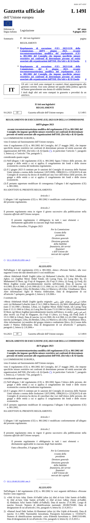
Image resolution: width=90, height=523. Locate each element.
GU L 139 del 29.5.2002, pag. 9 (18, 260)
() (50, 151)
